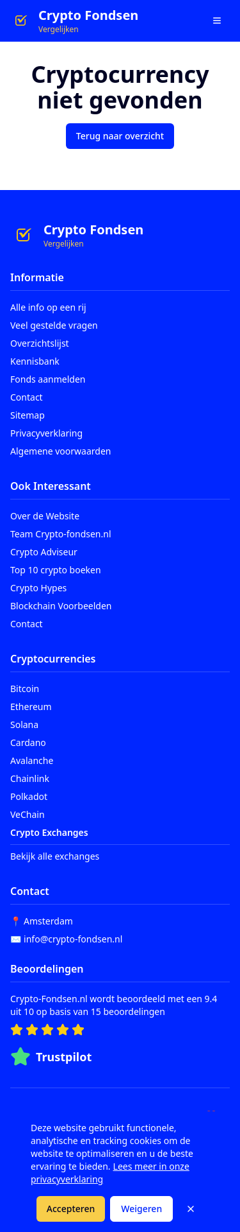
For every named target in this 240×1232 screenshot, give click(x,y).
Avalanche (31, 760)
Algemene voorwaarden (60, 451)
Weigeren (141, 1208)
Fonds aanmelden (47, 379)
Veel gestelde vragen (54, 325)
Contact (26, 397)
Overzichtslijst (39, 343)
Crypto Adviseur (43, 552)
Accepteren (71, 1208)
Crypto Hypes (38, 588)
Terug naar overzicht (120, 136)
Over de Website (44, 516)
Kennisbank (35, 361)
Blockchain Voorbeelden (61, 606)
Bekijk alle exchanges (54, 856)
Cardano (28, 742)
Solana (24, 724)
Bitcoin (24, 688)
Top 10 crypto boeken (55, 570)
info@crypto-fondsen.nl (73, 939)
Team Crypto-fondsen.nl (60, 534)
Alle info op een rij (48, 307)
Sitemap (27, 415)
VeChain (27, 814)
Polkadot (28, 796)
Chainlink (29, 778)
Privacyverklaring (46, 433)
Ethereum (31, 706)
